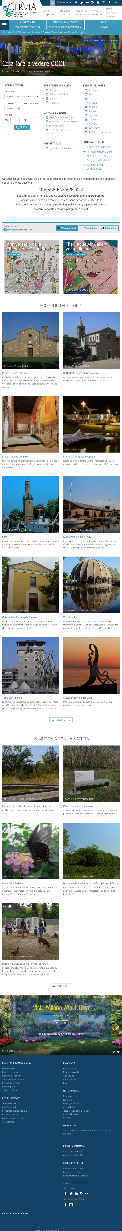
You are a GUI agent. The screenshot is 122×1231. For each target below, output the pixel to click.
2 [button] (118, 1052)
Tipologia (9, 91)
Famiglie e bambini (10, 1072)
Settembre (92, 119)
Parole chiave (31, 103)
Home (5, 71)
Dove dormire (8, 1068)
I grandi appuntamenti (60, 148)
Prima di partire (9, 1086)
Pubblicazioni (69, 1068)
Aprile (90, 98)
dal (6, 120)
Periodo (8, 115)
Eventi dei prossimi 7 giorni (62, 121)
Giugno (91, 106)
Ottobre (91, 123)
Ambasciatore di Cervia (74, 1168)
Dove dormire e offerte (111, 12)
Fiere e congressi (10, 1114)
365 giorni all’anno (10, 1090)
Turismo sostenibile (11, 1103)
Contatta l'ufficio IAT (72, 1155)
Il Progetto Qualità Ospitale (14, 1111)
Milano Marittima (57, 94)
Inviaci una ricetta (71, 1172)
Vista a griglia (68, 228)
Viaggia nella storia (98, 160)
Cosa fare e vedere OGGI (60, 117)
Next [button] (117, 1026)
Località (8, 103)
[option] (61, 1025)
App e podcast (70, 1079)
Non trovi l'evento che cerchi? (20, 230)
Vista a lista (90, 228)
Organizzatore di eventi (12, 1118)
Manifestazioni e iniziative (38, 71)
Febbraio (92, 90)
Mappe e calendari (71, 1072)
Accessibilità (69, 1107)
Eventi (16, 71)
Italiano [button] (65, 2)
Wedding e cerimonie (11, 1076)
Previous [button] (5, 1026)
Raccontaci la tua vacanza (75, 1176)
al (25, 120)
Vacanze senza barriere (13, 1079)
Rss (65, 1083)
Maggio (91, 102)
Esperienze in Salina (99, 147)
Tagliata (52, 102)
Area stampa (8, 1122)
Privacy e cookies (71, 1103)
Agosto (91, 115)
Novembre (92, 127)
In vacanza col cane (11, 1083)
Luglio (90, 111)
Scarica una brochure (73, 1151)
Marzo (90, 94)
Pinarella (52, 98)
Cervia (51, 90)
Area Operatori (9, 1107)
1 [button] (114, 1052)
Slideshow (110, 228)
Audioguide (68, 1076)
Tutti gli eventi (56, 125)
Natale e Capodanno (98, 132)
